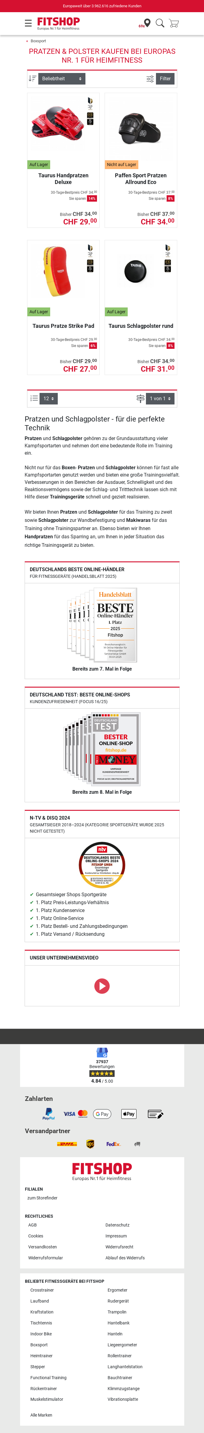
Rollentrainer (120, 1355)
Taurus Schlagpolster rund (141, 326)
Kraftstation (42, 1312)
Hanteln (115, 1334)
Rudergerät (118, 1301)
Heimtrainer (41, 1355)
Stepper (37, 1366)
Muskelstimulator (46, 1399)
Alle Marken (41, 1415)
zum (42, 1198)
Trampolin (117, 1312)
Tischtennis (41, 1323)
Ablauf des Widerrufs (125, 1258)
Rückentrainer (43, 1388)
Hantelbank (119, 1323)
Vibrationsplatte (123, 1399)
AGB (32, 1225)
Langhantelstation (125, 1366)
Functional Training (48, 1377)
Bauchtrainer (120, 1377)
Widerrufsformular (45, 1258)
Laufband (39, 1301)
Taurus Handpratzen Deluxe (63, 178)
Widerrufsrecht (119, 1247)
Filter (165, 79)
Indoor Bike (41, 1334)
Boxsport (38, 41)
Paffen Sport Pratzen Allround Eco (141, 178)
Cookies (35, 1236)
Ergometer (117, 1290)
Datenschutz (117, 1225)
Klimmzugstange (124, 1388)
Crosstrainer (42, 1290)
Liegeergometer (122, 1345)
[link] (48, 1114)
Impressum (116, 1236)
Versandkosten (42, 1247)
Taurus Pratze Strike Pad (63, 326)
